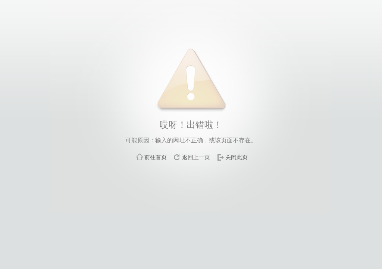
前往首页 (155, 157)
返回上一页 (196, 157)
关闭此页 (236, 157)
